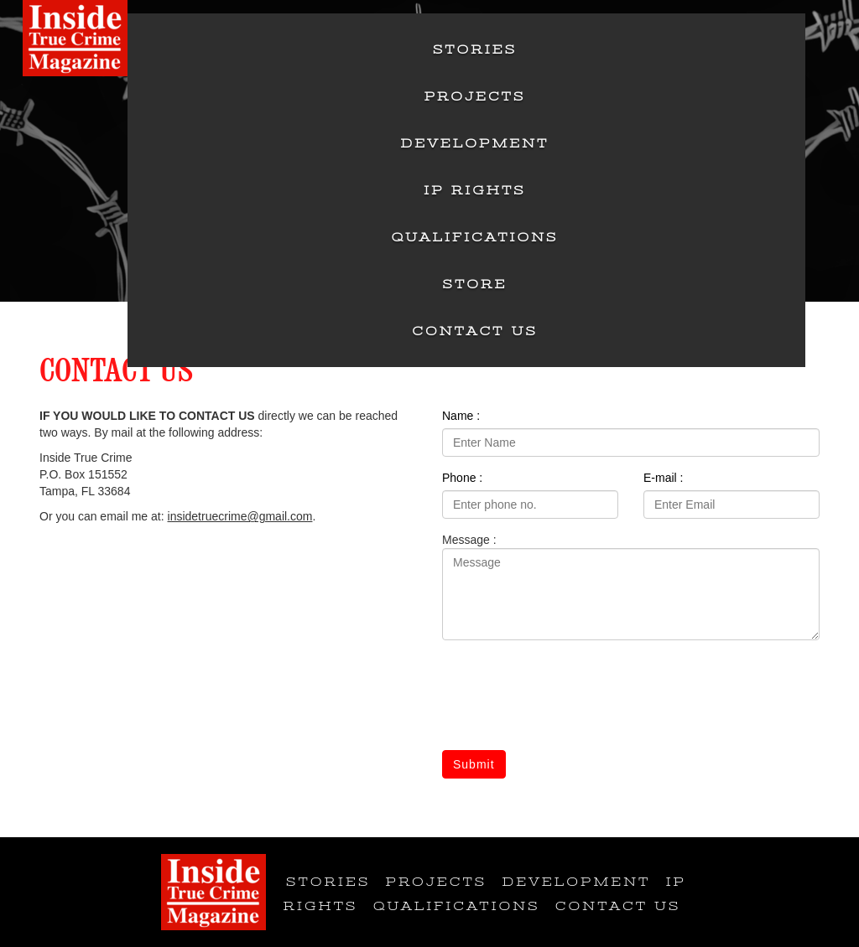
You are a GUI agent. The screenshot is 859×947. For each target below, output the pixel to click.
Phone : (462, 477)
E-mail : (663, 477)
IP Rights (474, 190)
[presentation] (569, 698)
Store (475, 284)
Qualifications (475, 237)
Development (475, 143)
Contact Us (475, 331)
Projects (475, 96)
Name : (461, 415)
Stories (475, 49)
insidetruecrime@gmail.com (240, 516)
